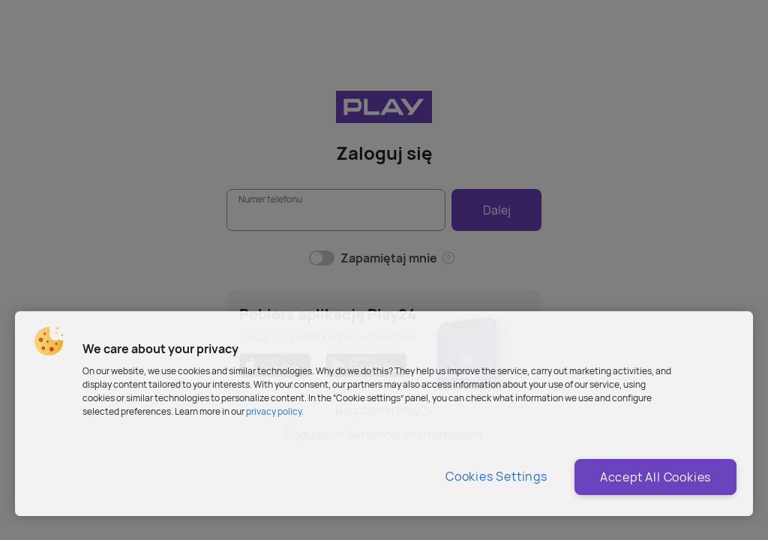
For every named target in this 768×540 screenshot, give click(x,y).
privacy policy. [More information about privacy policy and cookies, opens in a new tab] (275, 411)
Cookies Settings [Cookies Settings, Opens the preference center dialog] (497, 476)
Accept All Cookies (655, 477)
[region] (384, 413)
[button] (48, 341)
